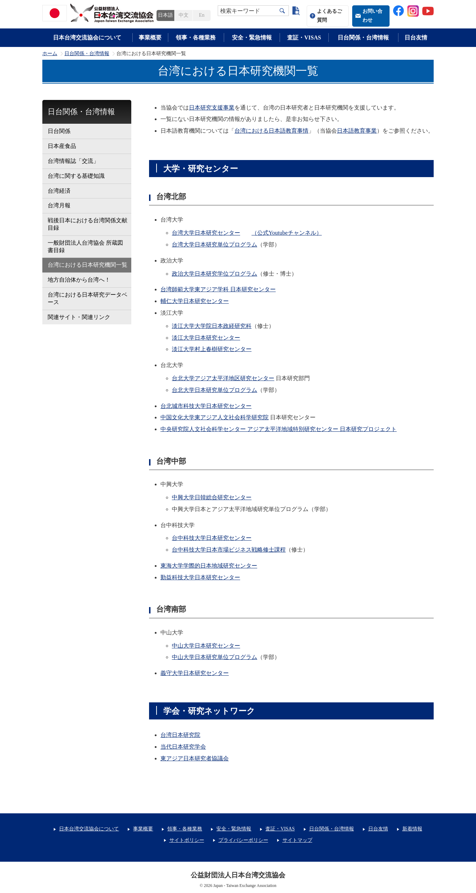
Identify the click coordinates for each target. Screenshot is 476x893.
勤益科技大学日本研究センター (200, 577)
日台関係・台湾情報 (363, 37)
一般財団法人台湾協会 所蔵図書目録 (85, 246)
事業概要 (150, 37)
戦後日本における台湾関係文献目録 (87, 224)
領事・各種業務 (196, 37)
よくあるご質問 (329, 16)
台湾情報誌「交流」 (73, 161)
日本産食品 (62, 146)
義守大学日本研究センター (194, 673)
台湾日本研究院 (180, 735)
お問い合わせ (372, 16)
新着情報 (412, 828)
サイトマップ (297, 840)
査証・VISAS (304, 37)
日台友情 (415, 37)
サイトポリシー (186, 840)
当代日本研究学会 (183, 747)
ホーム (49, 53)
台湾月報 (59, 205)
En (201, 15)
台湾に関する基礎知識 (76, 176)
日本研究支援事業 (211, 108)
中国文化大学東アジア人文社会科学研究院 (214, 417)
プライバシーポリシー (243, 840)
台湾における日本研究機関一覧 (87, 265)
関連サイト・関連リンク (79, 317)
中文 (184, 15)
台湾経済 (59, 191)
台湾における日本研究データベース (87, 298)
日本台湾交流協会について (87, 37)
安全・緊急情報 (252, 37)
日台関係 (59, 131)
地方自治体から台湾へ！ (79, 280)
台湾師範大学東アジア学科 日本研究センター (218, 289)
